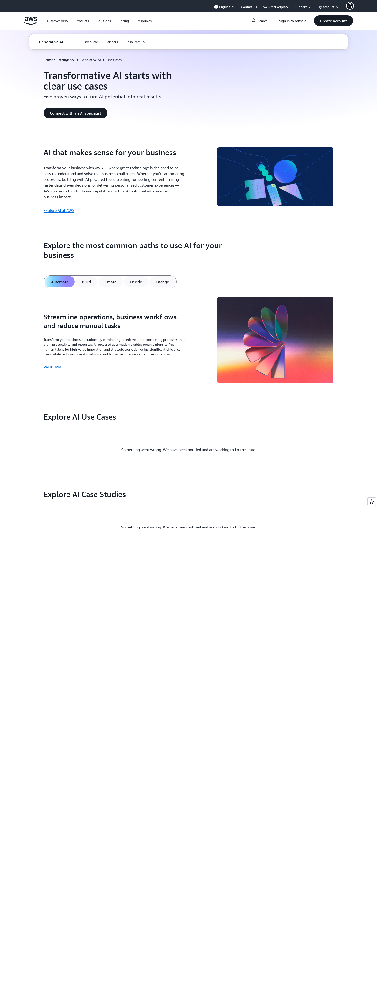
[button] (57, 20)
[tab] (60, 281)
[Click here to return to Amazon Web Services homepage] (30, 23)
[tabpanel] (189, 341)
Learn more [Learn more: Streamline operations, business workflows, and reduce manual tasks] (52, 366)
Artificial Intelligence (59, 60)
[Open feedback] (371, 501)
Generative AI (91, 60)
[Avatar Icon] (350, 6)
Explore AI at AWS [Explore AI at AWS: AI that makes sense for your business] (59, 210)
